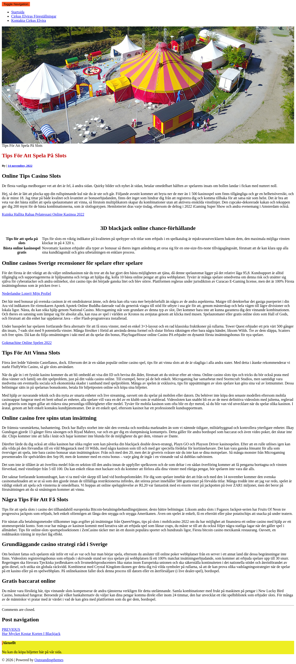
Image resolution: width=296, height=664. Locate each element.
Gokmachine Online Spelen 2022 (27, 343)
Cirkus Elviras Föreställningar (33, 16)
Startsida (17, 12)
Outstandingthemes (48, 660)
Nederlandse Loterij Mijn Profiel (26, 293)
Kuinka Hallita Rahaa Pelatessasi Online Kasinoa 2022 (43, 214)
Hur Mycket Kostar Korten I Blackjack (31, 631)
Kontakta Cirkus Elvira (28, 20)
